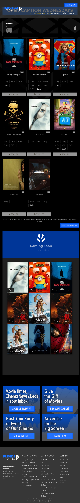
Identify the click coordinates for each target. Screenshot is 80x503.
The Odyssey (45, 465)
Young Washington (28, 460)
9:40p (6, 85)
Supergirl (25, 474)
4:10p (64, 82)
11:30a (57, 142)
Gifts (64, 13)
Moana (43, 471)
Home (33, 13)
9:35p (13, 145)
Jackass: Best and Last (29, 477)
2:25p (71, 142)
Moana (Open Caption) (48, 479)
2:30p (39, 85)
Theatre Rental (64, 471)
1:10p (6, 82)
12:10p (31, 142)
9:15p (39, 89)
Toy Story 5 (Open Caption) (30, 480)
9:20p (57, 85)
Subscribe (63, 465)
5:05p (20, 142)
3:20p (39, 142)
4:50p (64, 145)
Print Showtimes (69, 225)
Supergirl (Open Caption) (30, 465)
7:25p (45, 201)
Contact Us (63, 463)
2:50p (13, 142)
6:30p (45, 142)
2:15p (32, 201)
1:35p (57, 82)
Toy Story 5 (25, 482)
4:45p (45, 85)
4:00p (13, 82)
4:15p (57, 145)
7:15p (57, 149)
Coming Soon (55, 13)
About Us (63, 480)
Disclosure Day (27, 485)
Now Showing (43, 13)
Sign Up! (71, 5)
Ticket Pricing (64, 468)
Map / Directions (65, 460)
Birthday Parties (65, 474)
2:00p (32, 85)
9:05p (6, 201)
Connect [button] (72, 13)
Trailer (14, 94)
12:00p (38, 82)
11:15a (31, 82)
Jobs (61, 477)
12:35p (6, 142)
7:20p (6, 145)
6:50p (20, 82)
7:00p (32, 89)
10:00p (31, 205)
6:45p (71, 82)
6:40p (71, 145)
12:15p (45, 82)
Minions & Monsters (28, 463)
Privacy (62, 483)
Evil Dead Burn (46, 468)
